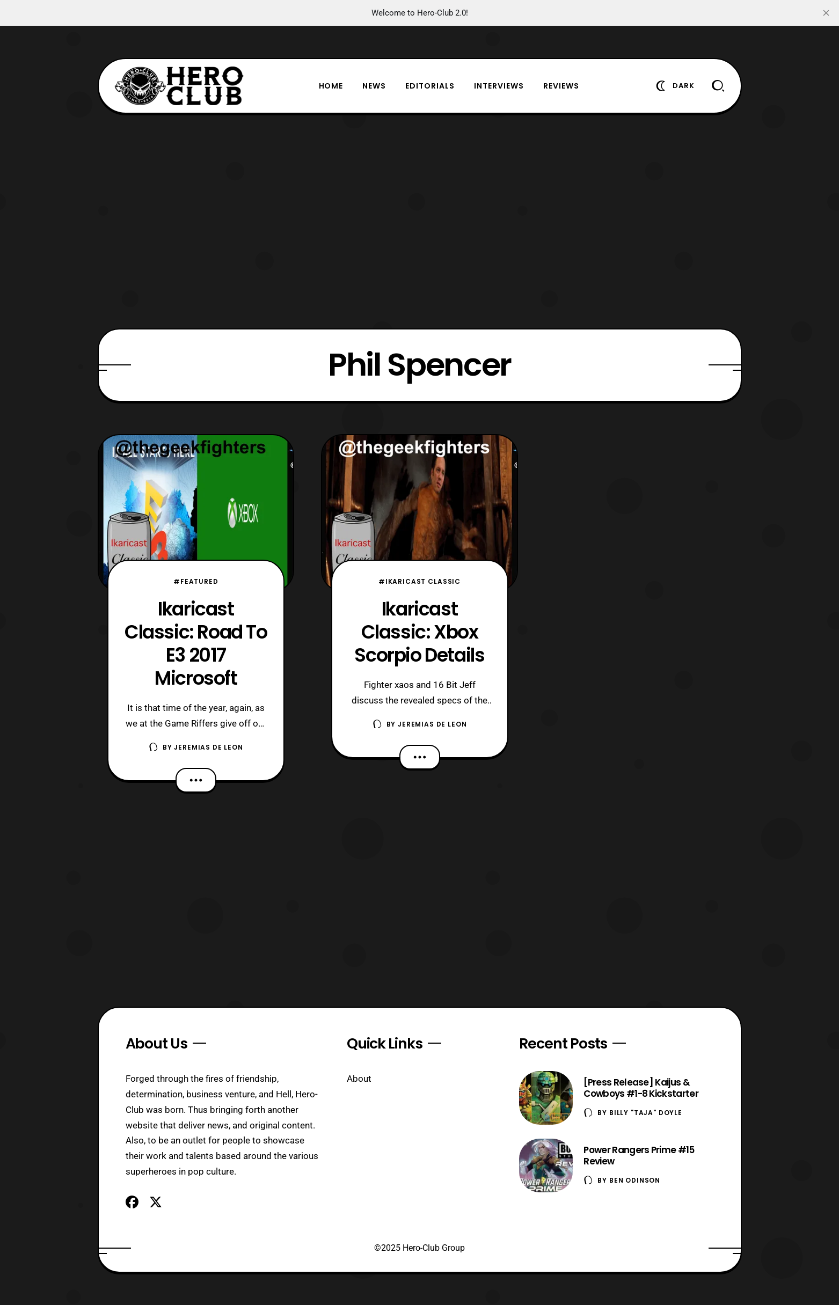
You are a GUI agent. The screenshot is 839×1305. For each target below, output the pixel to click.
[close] (826, 12)
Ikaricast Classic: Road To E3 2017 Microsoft (196, 643)
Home (331, 85)
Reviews (561, 85)
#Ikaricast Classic (419, 581)
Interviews (499, 85)
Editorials (430, 85)
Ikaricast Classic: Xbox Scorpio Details (419, 632)
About (359, 1078)
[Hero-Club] (179, 86)
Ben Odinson (634, 1180)
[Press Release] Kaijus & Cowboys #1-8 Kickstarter (640, 1088)
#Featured (195, 581)
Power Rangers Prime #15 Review (638, 1155)
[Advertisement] (420, 221)
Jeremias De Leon (208, 747)
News (374, 85)
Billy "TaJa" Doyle (645, 1112)
